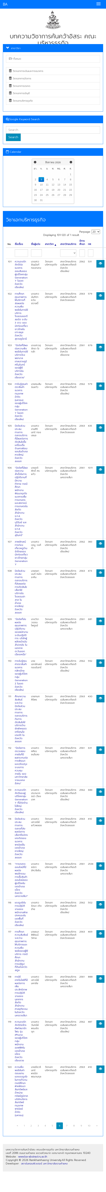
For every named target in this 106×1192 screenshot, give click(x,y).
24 (41, 195)
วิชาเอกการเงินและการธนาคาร (26, 71)
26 (53, 195)
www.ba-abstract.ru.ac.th (32, 1156)
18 (47, 189)
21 (64, 189)
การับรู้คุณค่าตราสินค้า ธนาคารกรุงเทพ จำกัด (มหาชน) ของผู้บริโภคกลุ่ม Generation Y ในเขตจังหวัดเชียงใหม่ (21, 401)
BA (5, 4)
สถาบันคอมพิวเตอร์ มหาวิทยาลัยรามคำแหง (44, 1163)
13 (59, 184)
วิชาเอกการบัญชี (19, 93)
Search (13, 137)
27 (59, 195)
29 (70, 195)
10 (41, 184)
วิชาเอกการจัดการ (20, 78)
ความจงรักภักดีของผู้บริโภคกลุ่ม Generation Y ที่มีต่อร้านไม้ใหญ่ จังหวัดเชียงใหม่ (21, 801)
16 (35, 189)
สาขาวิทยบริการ (68, 244)
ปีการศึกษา (82, 242)
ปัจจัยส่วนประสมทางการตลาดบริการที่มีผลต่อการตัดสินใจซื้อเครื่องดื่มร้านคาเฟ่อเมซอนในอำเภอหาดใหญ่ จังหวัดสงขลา (21, 443)
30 (35, 200)
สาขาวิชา (50, 244)
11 (47, 184)
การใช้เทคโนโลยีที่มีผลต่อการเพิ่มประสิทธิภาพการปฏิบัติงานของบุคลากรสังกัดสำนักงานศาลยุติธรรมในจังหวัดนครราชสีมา (21, 996)
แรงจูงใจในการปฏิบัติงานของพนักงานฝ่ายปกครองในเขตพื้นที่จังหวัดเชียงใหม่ (21, 914)
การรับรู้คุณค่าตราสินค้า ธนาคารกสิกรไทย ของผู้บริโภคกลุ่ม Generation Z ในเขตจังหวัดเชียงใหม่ (21, 675)
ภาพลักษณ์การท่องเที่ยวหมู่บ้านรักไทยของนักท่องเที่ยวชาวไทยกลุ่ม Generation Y (21, 553)
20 (59, 189)
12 (53, 184)
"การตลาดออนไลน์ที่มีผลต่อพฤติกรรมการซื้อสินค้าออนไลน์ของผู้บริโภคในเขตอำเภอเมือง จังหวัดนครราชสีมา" (21, 880)
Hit (89, 244)
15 (70, 184)
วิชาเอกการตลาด (19, 86)
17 (41, 189)
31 (41, 200)
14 (64, 184)
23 (35, 195)
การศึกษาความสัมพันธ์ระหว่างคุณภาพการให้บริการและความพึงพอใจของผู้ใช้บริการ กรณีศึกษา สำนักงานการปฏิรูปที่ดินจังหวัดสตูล (21, 951)
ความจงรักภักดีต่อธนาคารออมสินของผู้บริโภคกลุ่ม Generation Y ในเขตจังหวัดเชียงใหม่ (21, 274)
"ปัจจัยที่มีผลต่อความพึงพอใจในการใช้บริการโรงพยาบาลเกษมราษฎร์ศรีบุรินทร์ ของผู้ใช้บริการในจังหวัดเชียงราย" (21, 361)
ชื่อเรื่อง (19, 244)
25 (47, 195)
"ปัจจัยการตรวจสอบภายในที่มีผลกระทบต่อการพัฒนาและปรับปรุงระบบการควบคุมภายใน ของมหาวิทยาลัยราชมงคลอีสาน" (21, 765)
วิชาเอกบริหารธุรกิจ (21, 101)
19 (53, 189)
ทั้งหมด (15, 59)
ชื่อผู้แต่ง (35, 244)
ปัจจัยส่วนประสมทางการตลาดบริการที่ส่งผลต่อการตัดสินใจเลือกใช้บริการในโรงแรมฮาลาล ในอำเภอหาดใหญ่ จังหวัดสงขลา (21, 591)
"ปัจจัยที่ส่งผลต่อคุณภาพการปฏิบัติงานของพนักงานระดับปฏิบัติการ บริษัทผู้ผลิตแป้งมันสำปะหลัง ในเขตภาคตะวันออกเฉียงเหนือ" (21, 636)
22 (70, 189)
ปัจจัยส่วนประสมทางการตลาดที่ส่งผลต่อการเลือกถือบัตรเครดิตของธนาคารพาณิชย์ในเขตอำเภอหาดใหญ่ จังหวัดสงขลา (21, 838)
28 (64, 195)
